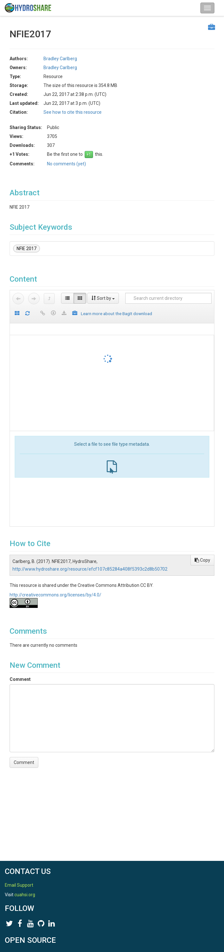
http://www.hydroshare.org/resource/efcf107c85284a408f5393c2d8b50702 (89, 569)
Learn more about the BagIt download (116, 313)
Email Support (19, 885)
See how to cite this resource (72, 112)
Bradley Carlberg (60, 58)
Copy (202, 560)
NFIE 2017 (26, 248)
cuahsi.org (24, 894)
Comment (20, 679)
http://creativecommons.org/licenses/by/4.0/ (55, 594)
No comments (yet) (66, 163)
